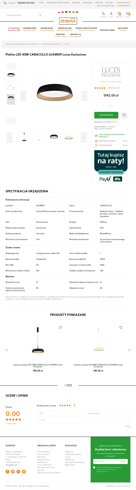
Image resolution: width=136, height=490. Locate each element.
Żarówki (60, 35)
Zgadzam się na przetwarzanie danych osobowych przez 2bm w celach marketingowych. (109, 469)
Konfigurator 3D (124, 5)
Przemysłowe (65, 29)
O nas (41, 2)
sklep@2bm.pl (11, 465)
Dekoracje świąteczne (105, 5)
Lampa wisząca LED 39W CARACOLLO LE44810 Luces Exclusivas (38, 366)
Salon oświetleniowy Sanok (58, 2)
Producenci (87, 2)
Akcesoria (123, 29)
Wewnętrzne (29, 29)
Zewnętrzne (46, 29)
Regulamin (69, 452)
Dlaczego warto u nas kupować (46, 469)
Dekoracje (75, 35)
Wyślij (127, 426)
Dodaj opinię (115, 88)
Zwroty (68, 457)
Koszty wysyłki (43, 454)
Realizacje (76, 2)
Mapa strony (70, 465)
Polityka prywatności (73, 454)
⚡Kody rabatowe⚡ (123, 2)
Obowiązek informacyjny (75, 462)
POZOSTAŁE (71, 446)
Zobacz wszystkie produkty (111, 82)
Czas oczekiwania (44, 465)
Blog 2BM (109, 2)
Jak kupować (42, 462)
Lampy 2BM (99, 2)
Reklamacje (69, 460)
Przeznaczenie (107, 30)
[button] (11, 66)
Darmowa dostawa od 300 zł (49, 473)
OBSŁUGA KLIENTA (46, 446)
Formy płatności (43, 452)
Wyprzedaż (14, 29)
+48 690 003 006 (26, 3)
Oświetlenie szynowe (86, 29)
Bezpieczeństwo (43, 460)
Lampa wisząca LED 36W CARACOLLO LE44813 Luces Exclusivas (98, 366)
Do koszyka (106, 115)
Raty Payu (41, 457)
